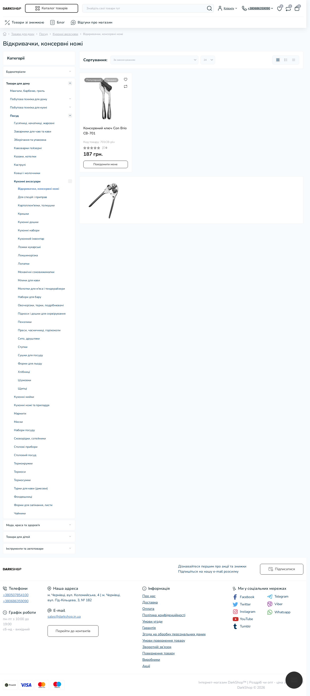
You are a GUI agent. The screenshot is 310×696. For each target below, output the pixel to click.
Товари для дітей (18, 537)
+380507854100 (15, 595)
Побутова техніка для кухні (28, 107)
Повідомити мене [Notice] (105, 164)
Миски (18, 422)
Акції (146, 666)
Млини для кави (29, 280)
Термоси (20, 472)
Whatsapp (278, 612)
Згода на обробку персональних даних (174, 634)
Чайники (20, 513)
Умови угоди (152, 621)
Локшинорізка (28, 255)
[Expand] (70, 71)
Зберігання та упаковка (30, 140)
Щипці (22, 388)
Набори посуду (24, 430)
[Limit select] (207, 60)
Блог (61, 22)
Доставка (150, 602)
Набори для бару (29, 297)
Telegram (277, 596)
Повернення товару (158, 653)
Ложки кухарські (29, 247)
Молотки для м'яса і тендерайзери (41, 289)
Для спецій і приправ (32, 197)
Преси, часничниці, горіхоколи (39, 330)
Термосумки (22, 480)
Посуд (43, 34)
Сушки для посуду (30, 355)
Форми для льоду (30, 364)
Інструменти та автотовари (24, 549)
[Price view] (293, 60)
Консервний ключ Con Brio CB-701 (105, 131)
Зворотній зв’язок (156, 647)
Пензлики (25, 322)
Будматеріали (15, 72)
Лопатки (23, 264)
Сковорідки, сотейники (30, 438)
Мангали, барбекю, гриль (27, 91)
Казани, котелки (25, 156)
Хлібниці (24, 372)
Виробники (151, 659)
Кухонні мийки (24, 397)
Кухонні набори (28, 230)
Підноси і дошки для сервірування (41, 314)
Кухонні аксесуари (65, 34)
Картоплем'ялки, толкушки (36, 205)
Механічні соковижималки (36, 272)
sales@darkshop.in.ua (64, 616)
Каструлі (20, 165)
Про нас (149, 596)
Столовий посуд (25, 455)
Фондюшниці (23, 497)
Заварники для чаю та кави (32, 131)
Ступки (22, 347)
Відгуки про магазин (95, 22)
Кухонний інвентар (31, 239)
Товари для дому (22, 34)
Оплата (148, 608)
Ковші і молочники (27, 173)
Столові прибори (25, 447)
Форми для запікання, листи (33, 505)
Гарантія (149, 627)
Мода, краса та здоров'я (23, 525)
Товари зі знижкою (28, 22)
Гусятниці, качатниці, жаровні (34, 123)
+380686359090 (15, 601)
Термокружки (23, 463)
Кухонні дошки (28, 222)
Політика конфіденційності (163, 615)
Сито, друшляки (29, 339)
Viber (275, 604)
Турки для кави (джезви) (31, 488)
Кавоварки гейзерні (28, 148)
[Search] (209, 8)
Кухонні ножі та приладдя (31, 405)
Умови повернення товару (163, 640)
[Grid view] (277, 60)
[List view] (285, 60)
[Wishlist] (125, 79)
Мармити (20, 413)
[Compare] (125, 86)
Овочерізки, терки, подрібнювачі (41, 305)
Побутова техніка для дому (28, 99)
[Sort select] (154, 60)
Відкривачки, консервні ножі (38, 189)
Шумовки (24, 380)
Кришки (23, 214)
